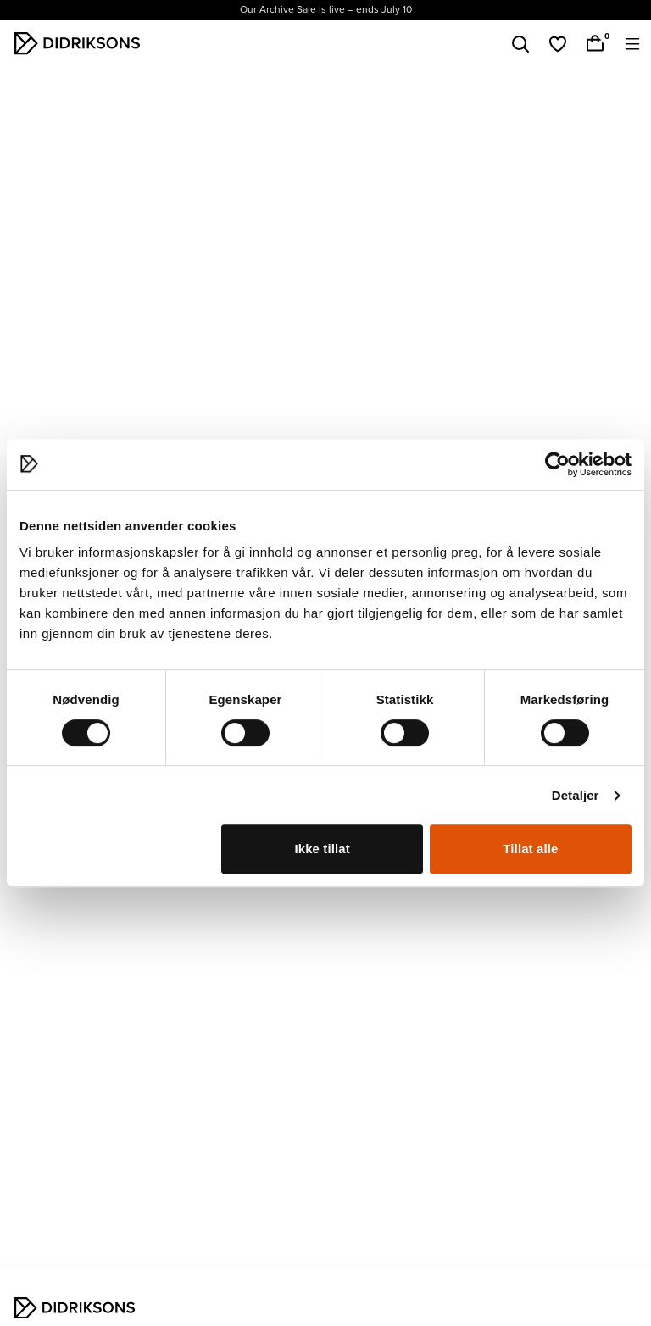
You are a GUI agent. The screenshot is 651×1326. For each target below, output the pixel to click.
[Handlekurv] (595, 44)
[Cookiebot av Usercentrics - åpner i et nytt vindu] (557, 464)
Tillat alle (530, 848)
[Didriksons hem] (77, 43)
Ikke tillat (321, 848)
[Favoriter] (557, 44)
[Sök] (520, 44)
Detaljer (575, 795)
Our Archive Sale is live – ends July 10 (326, 9)
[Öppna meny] (632, 44)
